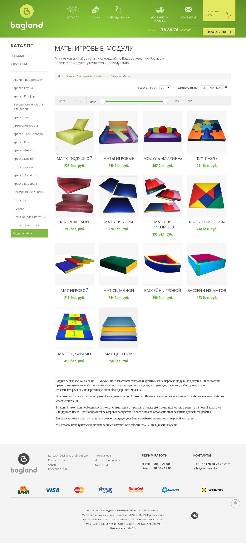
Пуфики (18, 208)
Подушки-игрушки (26, 225)
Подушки (20, 200)
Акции (52, 464)
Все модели (20, 56)
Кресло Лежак (23, 150)
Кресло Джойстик (25, 175)
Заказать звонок (219, 32)
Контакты (101, 464)
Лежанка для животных (29, 217)
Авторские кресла (25, 125)
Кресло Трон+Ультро (28, 134)
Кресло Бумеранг (25, 183)
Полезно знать (58, 469)
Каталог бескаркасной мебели (85, 76)
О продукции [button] (118, 12)
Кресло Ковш (22, 142)
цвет (70, 101)
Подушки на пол (24, 167)
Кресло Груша (23, 88)
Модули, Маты (23, 233)
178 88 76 (168, 29)
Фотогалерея (103, 455)
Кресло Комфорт (25, 96)
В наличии (19, 64)
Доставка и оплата (107, 460)
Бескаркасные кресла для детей (28, 106)
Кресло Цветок (23, 158)
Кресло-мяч (21, 117)
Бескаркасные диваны (28, 192)
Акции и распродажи (27, 79)
